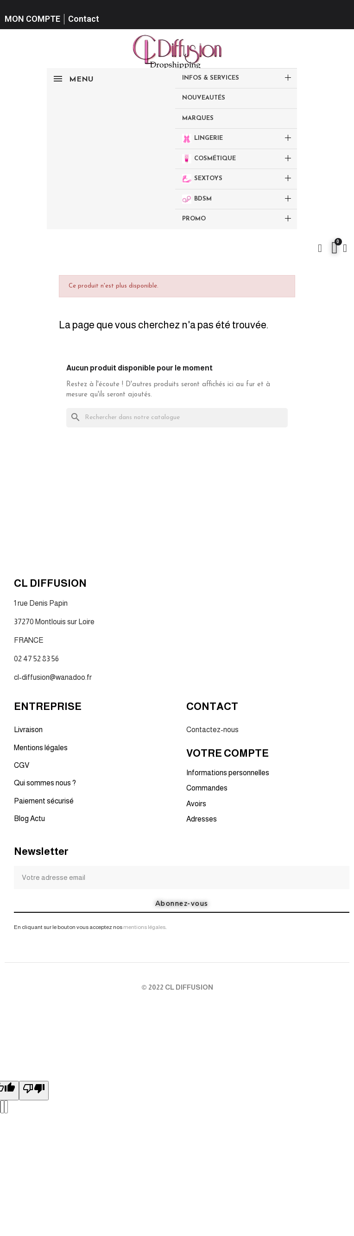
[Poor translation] (34, 1090)
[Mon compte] (345, 248)
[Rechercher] (177, 418)
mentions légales (144, 927)
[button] (320, 248)
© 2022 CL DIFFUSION (177, 987)
